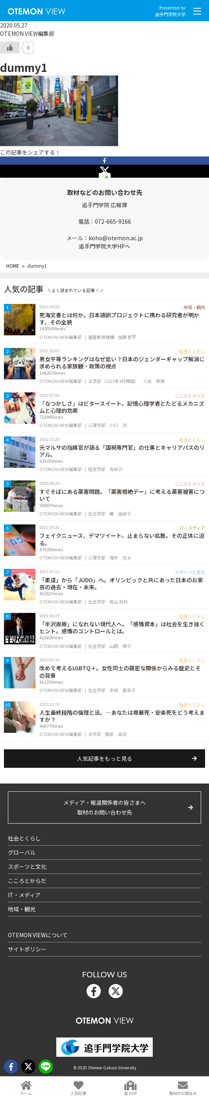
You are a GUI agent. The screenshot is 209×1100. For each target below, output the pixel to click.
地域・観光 (21, 909)
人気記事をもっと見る (104, 758)
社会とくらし (24, 838)
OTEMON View (104, 1019)
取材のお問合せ (183, 1093)
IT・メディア (24, 895)
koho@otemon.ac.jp (116, 238)
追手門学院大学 (170, 14)
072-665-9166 (113, 221)
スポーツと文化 (27, 866)
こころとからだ (27, 881)
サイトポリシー (27, 949)
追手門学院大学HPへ (104, 246)
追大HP (130, 1093)
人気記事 (78, 1093)
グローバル (21, 852)
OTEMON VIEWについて (38, 935)
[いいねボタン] (10, 47)
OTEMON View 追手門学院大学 (36, 10)
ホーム (26, 1093)
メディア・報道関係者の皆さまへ (104, 807)
